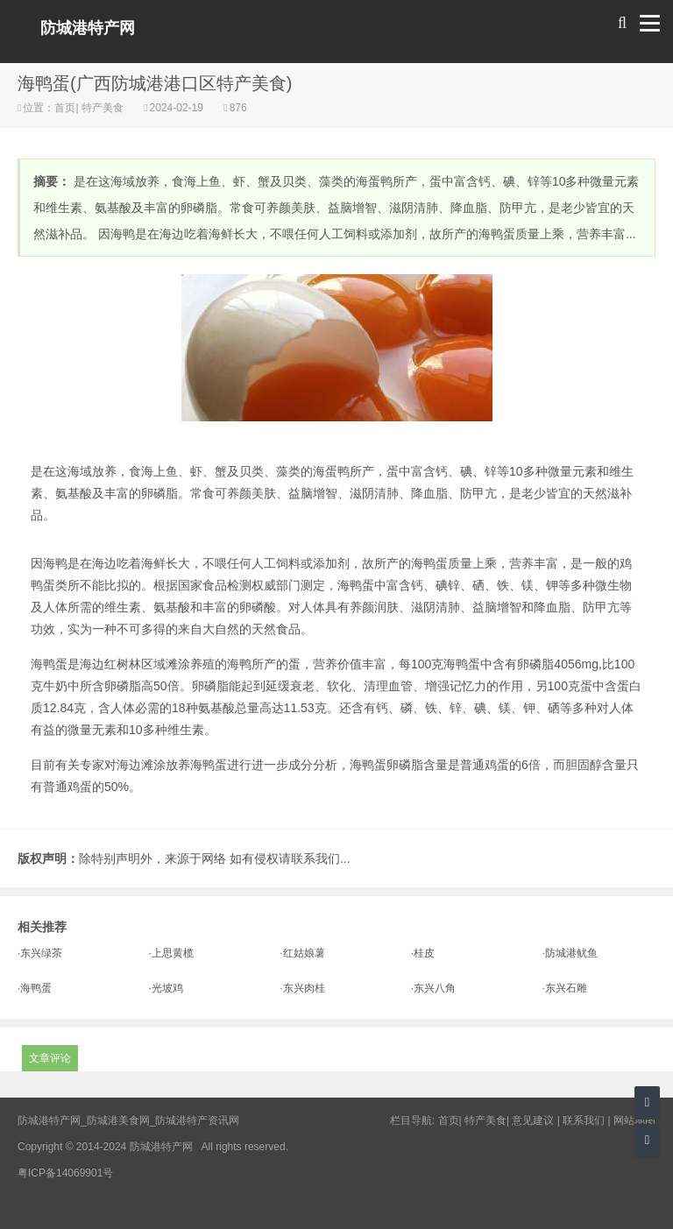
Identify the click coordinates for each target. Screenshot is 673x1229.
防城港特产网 (87, 28)
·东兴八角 (433, 988)
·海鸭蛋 (35, 988)
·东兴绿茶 (40, 953)
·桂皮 (423, 953)
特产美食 (103, 108)
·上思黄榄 (171, 953)
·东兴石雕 (564, 988)
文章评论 (50, 1058)
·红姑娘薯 (302, 953)
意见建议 (533, 1120)
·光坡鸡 (166, 988)
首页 (64, 108)
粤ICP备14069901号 (65, 1173)
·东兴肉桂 (302, 988)
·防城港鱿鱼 (569, 953)
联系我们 (584, 1120)
